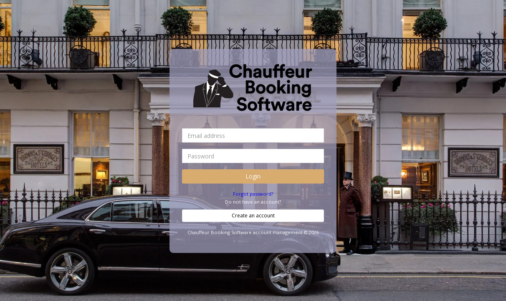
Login (253, 176)
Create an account (253, 215)
